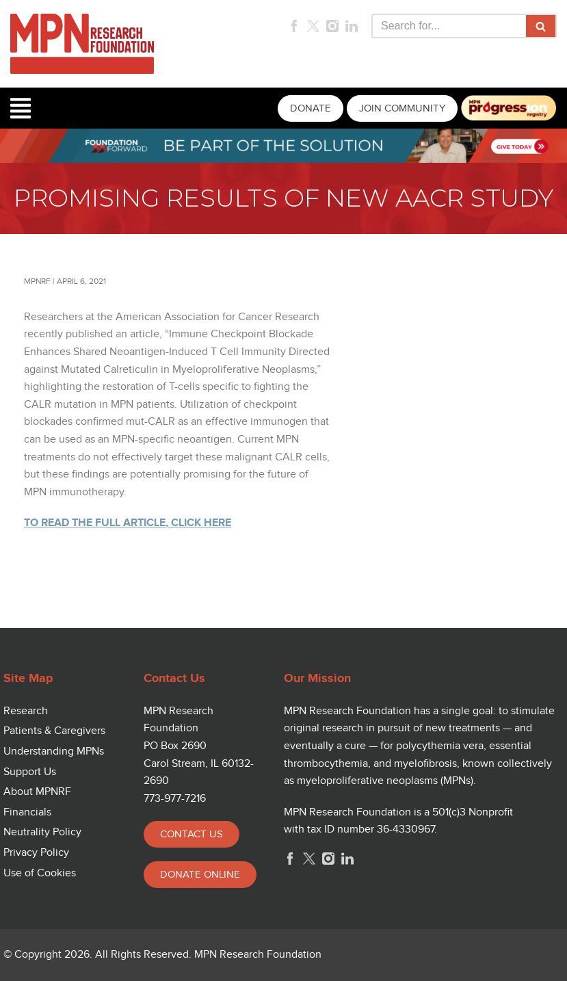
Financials (27, 812)
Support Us (29, 772)
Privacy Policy (36, 852)
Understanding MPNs (53, 751)
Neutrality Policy (42, 832)
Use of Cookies (39, 873)
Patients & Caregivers (54, 730)
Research (25, 711)
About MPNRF (37, 791)
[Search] (448, 26)
